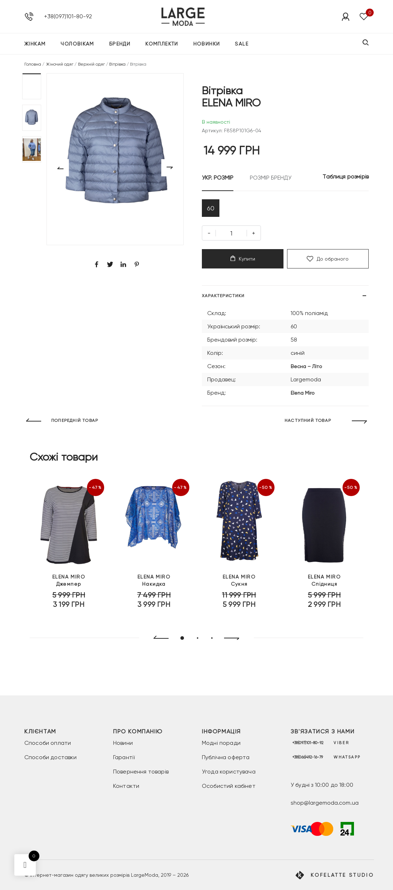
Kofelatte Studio (342, 875)
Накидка (153, 584)
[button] (31, 86)
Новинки (206, 44)
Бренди (119, 44)
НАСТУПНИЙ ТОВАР (308, 422)
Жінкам (34, 44)
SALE (241, 44)
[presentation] (158, 640)
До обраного (328, 260)
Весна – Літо (306, 368)
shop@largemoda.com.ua (325, 802)
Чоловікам (77, 44)
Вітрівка (117, 64)
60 (211, 209)
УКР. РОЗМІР (217, 177)
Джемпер (68, 584)
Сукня (239, 584)
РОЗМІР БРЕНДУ (270, 177)
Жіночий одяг (60, 64)
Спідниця (324, 584)
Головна (32, 64)
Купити (243, 260)
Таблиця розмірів (345, 176)
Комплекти (161, 44)
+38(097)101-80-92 (68, 16)
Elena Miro (303, 395)
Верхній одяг (91, 64)
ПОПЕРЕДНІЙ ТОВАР (74, 422)
